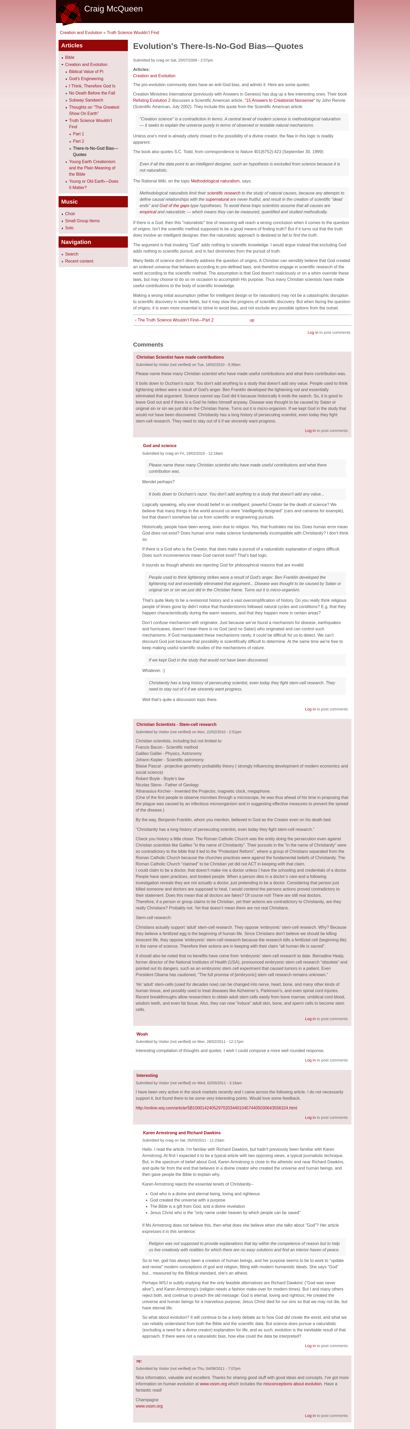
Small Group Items (82, 221)
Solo (69, 228)
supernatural (217, 199)
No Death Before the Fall (92, 93)
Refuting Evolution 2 (151, 100)
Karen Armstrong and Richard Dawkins (182, 1133)
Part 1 (78, 134)
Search (71, 254)
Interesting (147, 1075)
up (251, 320)
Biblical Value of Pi (86, 71)
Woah (142, 1034)
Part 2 (78, 141)
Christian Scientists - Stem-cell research (176, 724)
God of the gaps (174, 205)
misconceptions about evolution (292, 1384)
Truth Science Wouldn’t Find (133, 32)
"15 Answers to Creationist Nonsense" (280, 100)
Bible (70, 57)
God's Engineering (86, 78)
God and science (159, 445)
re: (139, 1361)
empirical (148, 212)
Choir (70, 214)
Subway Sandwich (86, 100)
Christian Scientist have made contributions (180, 357)
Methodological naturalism (215, 181)
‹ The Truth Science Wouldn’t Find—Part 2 (174, 320)
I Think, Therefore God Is (92, 86)
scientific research (224, 193)
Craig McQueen (113, 8)
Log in (313, 332)
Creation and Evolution (81, 32)
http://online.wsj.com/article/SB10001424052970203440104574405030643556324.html (216, 1108)
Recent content (79, 261)
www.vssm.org (213, 1384)
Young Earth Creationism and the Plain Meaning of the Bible (92, 167)
